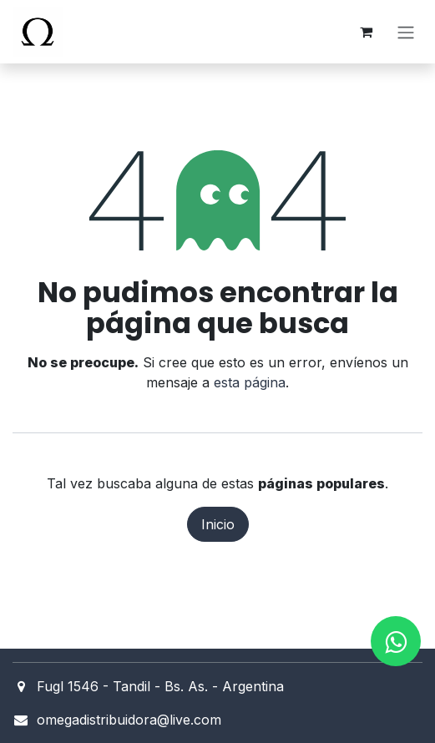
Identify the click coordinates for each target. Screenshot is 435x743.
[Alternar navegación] (405, 31)
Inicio (218, 524)
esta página (250, 382)
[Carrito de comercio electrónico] (365, 31)
